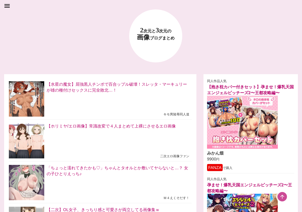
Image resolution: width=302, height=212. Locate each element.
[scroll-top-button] (282, 196)
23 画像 (156, 34)
